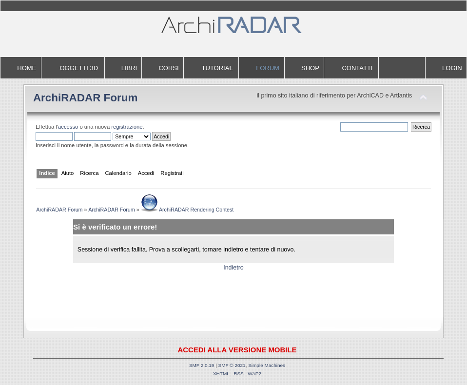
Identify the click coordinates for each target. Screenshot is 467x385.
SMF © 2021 (232, 365)
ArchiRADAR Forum (85, 98)
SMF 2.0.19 (201, 365)
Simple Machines (266, 365)
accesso (68, 127)
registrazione (126, 127)
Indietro (233, 267)
